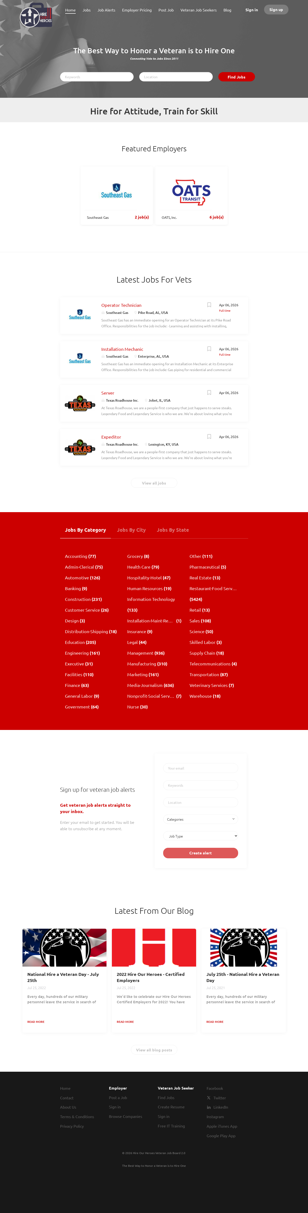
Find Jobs (236, 76)
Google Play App (221, 1135)
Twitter (219, 1097)
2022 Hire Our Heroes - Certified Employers (151, 977)
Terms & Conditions (77, 1116)
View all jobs (154, 482)
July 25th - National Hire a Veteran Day (242, 977)
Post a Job (118, 1097)
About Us (68, 1106)
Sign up (276, 9)
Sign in (251, 9)
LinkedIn (220, 1106)
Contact (67, 1097)
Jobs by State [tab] (173, 530)
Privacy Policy (72, 1126)
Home (65, 1088)
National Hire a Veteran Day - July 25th (63, 977)
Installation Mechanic (122, 349)
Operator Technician (121, 305)
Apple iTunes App (222, 1126)
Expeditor (111, 436)
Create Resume (171, 1106)
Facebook (215, 1088)
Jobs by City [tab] (131, 530)
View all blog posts (154, 1049)
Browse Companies (125, 1116)
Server (107, 392)
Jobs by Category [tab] (85, 530)
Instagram (215, 1116)
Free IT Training (171, 1125)
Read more (35, 1022)
